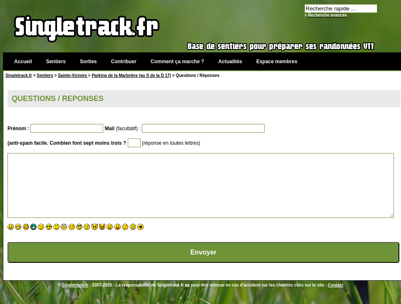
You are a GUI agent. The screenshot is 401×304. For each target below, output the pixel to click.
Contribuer (123, 61)
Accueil (23, 61)
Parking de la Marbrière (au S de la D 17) (131, 75)
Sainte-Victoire (73, 75)
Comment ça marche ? (177, 61)
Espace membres (276, 61)
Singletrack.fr (18, 75)
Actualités (230, 61)
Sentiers (56, 61)
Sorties (88, 61)
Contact (335, 297)
